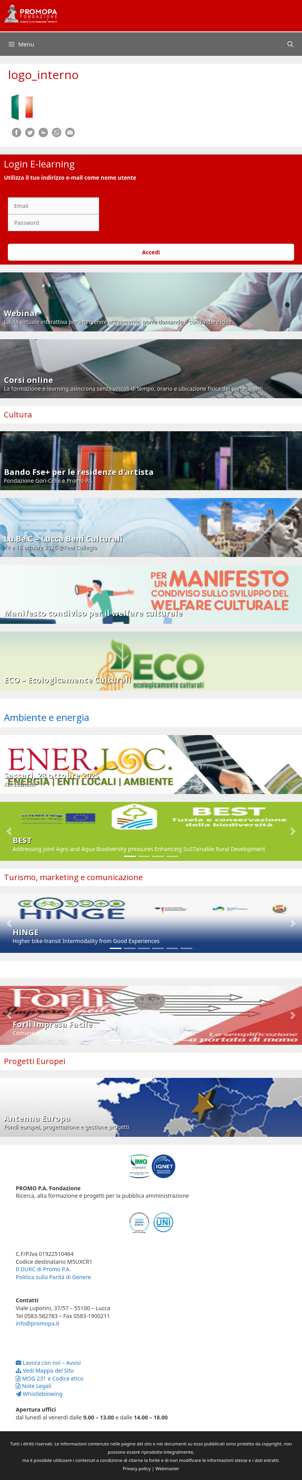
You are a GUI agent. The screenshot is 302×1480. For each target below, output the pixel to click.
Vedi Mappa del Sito (45, 1370)
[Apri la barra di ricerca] (290, 44)
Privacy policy (137, 1468)
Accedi (151, 252)
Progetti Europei (34, 1061)
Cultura (18, 414)
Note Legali (34, 1386)
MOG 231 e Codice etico (49, 1378)
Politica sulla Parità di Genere (53, 1277)
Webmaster (167, 1468)
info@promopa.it (37, 1323)
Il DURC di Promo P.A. (43, 1269)
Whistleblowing (39, 1393)
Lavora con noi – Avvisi (48, 1362)
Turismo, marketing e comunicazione (73, 877)
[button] (9, 831)
